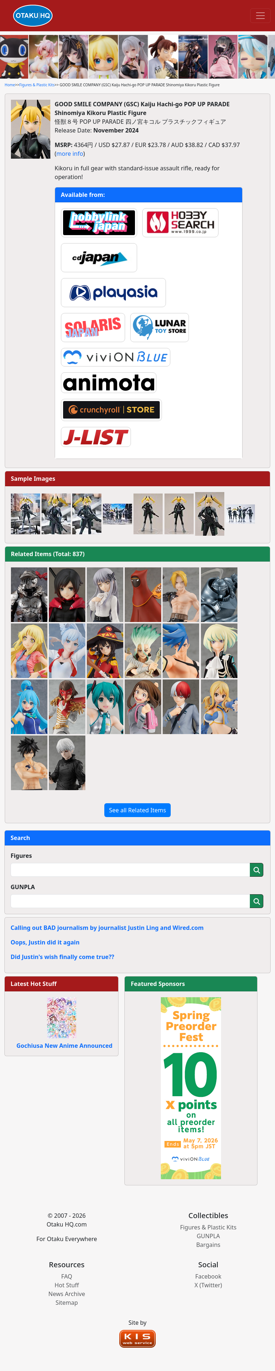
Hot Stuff (66, 1285)
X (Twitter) (208, 1285)
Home (10, 84)
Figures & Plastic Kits (37, 84)
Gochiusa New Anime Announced (64, 1046)
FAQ (66, 1276)
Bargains (208, 1245)
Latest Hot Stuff (34, 984)
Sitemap (66, 1303)
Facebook (208, 1276)
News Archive (67, 1294)
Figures (21, 856)
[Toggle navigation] (260, 15)
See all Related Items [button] (137, 810)
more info (70, 154)
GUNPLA (23, 887)
